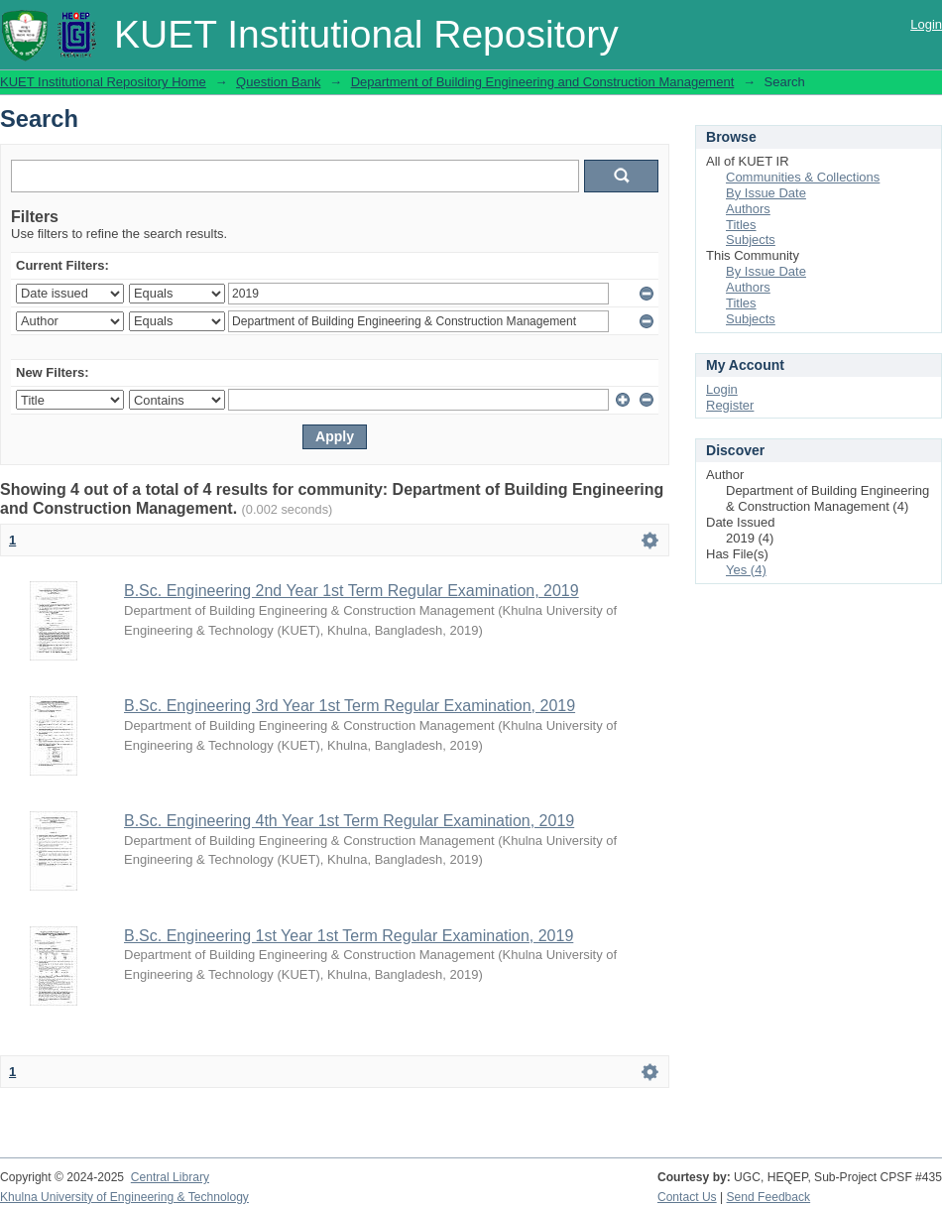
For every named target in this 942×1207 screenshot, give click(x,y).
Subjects (750, 239)
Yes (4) (746, 569)
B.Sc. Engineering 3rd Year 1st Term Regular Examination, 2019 (349, 705)
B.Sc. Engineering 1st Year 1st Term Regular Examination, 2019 (348, 935)
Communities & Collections (803, 177)
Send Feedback (769, 1197)
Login (926, 24)
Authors (748, 208)
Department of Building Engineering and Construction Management (543, 81)
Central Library (170, 1177)
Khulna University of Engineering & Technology (124, 1197)
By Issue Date (766, 192)
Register (730, 405)
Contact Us (687, 1197)
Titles (741, 224)
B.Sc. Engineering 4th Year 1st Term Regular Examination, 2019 (349, 820)
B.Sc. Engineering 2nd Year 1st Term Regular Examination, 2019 (351, 590)
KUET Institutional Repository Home (103, 81)
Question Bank (278, 81)
